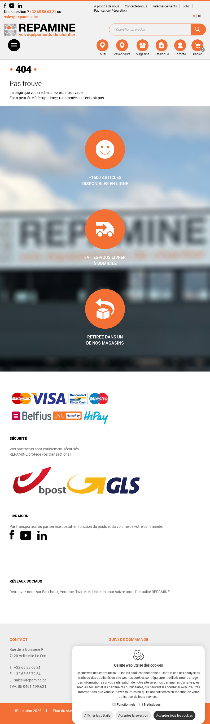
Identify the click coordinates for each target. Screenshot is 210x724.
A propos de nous (106, 6)
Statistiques (151, 699)
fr (194, 16)
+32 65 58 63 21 (43, 11)
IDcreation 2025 (28, 710)
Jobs (186, 6)
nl (199, 16)
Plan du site (62, 710)
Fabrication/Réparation (110, 10)
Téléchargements (165, 6)
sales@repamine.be (21, 16)
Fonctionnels (126, 699)
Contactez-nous (136, 6)
